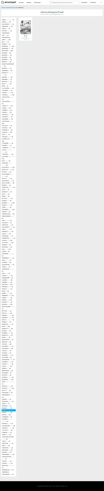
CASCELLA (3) (7, 114)
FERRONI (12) (8, 203)
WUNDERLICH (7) (7, 470)
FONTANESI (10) (8, 209)
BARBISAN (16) (8, 46)
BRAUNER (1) (7, 79)
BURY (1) (5, 86)
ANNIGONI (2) (7, 26)
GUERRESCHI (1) (8, 238)
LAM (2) (6, 273)
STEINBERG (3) (7, 417)
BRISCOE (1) (7, 81)
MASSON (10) (7, 304)
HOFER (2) (5, 251)
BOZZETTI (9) (7, 74)
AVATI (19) (6, 39)
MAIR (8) (5, 291)
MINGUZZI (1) (7, 324)
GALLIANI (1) (7, 222)
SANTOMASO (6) (8, 396)
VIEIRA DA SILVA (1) (8, 458)
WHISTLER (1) (8, 466)
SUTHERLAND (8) (8, 425)
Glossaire (63, 486)
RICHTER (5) (6, 375)
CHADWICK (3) (7, 130)
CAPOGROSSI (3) (8, 102)
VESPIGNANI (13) (8, 454)
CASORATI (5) (7, 116)
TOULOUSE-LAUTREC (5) (8, 438)
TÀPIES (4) (6, 434)
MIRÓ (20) (6, 326)
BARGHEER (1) (7, 48)
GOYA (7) (6, 229)
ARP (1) (5, 35)
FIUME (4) (6, 207)
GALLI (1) (6, 220)
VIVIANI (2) (7, 463)
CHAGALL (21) (7, 132)
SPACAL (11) (6, 414)
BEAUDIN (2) (7, 55)
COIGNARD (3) (7, 143)
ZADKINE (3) (5, 472)
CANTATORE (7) (8, 98)
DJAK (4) (5, 189)
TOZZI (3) (6, 441)
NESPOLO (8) (6, 342)
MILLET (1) (8, 319)
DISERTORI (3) (8, 187)
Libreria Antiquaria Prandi (9, 7)
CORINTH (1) (7, 145)
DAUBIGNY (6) (7, 164)
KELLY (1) (6, 260)
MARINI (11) (7, 300)
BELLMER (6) (6, 57)
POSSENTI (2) (7, 361)
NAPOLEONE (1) (7, 339)
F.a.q (66, 486)
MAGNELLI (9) (7, 286)
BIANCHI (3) (6, 61)
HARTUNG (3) (7, 247)
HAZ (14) (6, 249)
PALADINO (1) (7, 346)
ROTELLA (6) (7, 386)
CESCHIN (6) (6, 127)
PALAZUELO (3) (7, 348)
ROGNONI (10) (7, 379)
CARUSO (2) (6, 112)
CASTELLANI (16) (8, 122)
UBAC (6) (5, 445)
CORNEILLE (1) (8, 147)
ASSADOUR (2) (6, 37)
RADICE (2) (6, 368)
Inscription (84, 2)
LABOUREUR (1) (8, 270)
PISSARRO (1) (7, 355)
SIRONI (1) (6, 410)
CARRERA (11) (7, 110)
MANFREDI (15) (8, 295)
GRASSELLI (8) (7, 231)
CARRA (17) (6, 108)
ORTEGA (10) (6, 344)
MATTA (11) (7, 313)
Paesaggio (25, 37)
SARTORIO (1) (7, 401)
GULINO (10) (7, 240)
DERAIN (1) (6, 185)
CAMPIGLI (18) (8, 95)
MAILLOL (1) (7, 289)
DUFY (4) (5, 194)
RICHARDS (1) (7, 373)
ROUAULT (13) (8, 388)
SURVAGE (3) (7, 423)
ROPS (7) (8, 383)
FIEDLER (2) (7, 205)
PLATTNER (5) (7, 357)
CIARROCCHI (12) (7, 140)
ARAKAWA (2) (5, 33)
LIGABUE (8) (7, 280)
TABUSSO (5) (8, 428)
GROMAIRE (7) (7, 236)
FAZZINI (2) (6, 200)
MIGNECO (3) (8, 317)
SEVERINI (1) (6, 406)
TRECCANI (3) (7, 443)
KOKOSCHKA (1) (8, 264)
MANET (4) (7, 293)
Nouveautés (37, 2)
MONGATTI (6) (7, 328)
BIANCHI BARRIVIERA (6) (8, 65)
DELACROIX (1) (8, 180)
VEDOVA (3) (6, 452)
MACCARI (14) (7, 284)
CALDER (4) (7, 92)
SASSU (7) (5, 403)
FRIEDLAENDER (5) (8, 217)
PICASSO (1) (6, 353)
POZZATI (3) (7, 364)
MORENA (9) (7, 333)
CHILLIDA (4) (7, 136)
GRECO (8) (6, 233)
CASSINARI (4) (7, 119)
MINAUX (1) (6, 322)
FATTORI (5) (7, 198)
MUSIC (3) (6, 337)
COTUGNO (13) (8, 157)
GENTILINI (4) (7, 225)
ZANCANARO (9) (7, 474)
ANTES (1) (6, 28)
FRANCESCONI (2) (8, 214)
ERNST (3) (5, 196)
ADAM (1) (8, 19)
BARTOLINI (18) (7, 50)
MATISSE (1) (6, 311)
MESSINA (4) (8, 315)
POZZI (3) (7, 366)
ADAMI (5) (6, 22)
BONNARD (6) (7, 70)
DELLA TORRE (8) (8, 183)
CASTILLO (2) (7, 125)
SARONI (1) (6, 399)
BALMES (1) (6, 44)
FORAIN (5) (6, 211)
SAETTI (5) (6, 390)
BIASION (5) (6, 68)
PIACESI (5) (6, 350)
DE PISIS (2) (6, 172)
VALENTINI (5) (7, 447)
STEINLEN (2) (7, 420)
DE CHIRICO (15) (8, 167)
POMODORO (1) (8, 359)
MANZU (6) (7, 297)
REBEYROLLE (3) (7, 370)
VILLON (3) (7, 461)
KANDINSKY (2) (8, 258)
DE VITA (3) (7, 178)
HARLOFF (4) (6, 244)
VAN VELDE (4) (7, 450)
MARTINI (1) (7, 302)
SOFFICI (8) (7, 412)
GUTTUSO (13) (7, 242)
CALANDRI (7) (7, 90)
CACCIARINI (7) (8, 88)
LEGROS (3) (7, 275)
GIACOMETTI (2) (8, 227)
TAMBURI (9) (7, 432)
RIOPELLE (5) (7, 377)
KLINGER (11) (6, 262)
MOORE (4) (6, 330)
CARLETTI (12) (7, 105)
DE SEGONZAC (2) (7, 175)
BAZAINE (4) (6, 53)
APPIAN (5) (7, 30)
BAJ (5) (5, 42)
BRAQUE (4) (7, 77)
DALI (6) (6, 160)
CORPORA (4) (7, 154)
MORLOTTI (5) (7, 335)
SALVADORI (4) (7, 392)
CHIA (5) (6, 134)
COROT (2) (7, 151)
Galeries (29, 2)
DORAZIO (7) (7, 191)
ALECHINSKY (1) (8, 24)
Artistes (21, 2)
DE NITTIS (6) (8, 169)
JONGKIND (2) (8, 255)
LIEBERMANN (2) (7, 277)
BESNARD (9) (7, 59)
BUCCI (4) (6, 83)
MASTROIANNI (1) (8, 307)
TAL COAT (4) (7, 430)
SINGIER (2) (7, 408)
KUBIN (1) (6, 266)
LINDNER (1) (7, 282)
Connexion (93, 2)
